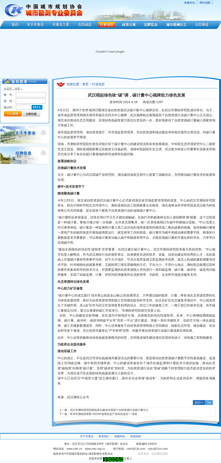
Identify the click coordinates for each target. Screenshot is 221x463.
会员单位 (206, 25)
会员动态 (85, 25)
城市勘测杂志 (176, 25)
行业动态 (107, 25)
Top (209, 402)
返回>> (199, 402)
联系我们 (104, 436)
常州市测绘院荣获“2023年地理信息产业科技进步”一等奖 (103, 414)
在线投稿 (135, 436)
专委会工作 (61, 25)
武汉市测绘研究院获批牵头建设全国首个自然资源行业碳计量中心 (109, 410)
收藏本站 (189, 2)
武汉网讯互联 (160, 453)
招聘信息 (151, 25)
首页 (12, 25)
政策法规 (129, 25)
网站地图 (205, 2)
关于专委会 (36, 25)
